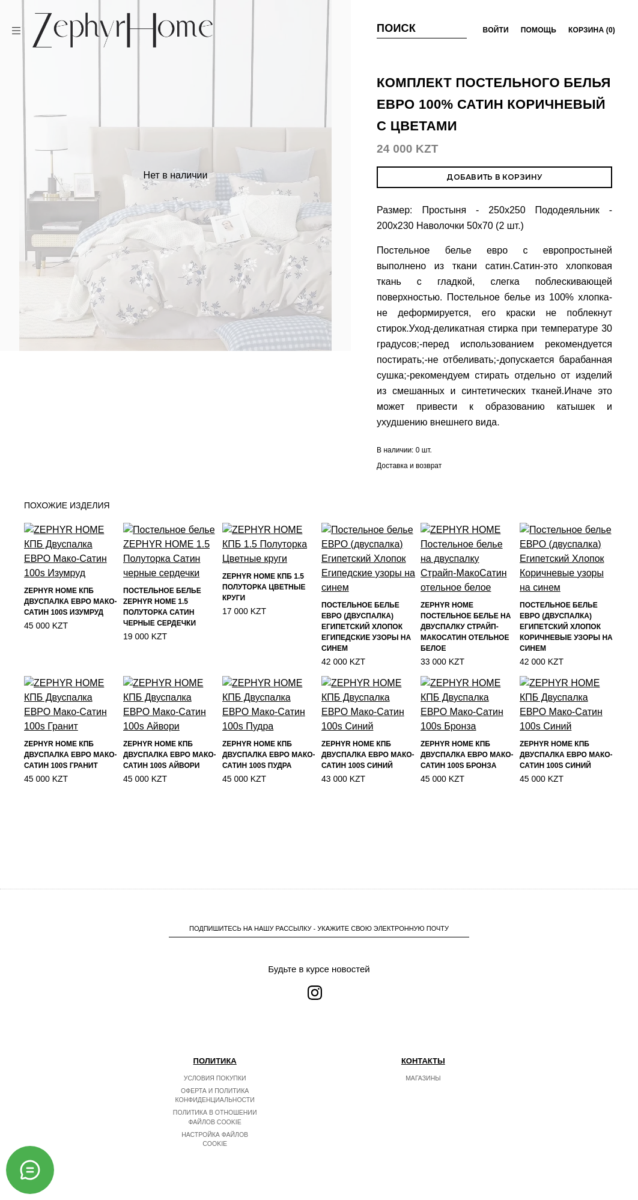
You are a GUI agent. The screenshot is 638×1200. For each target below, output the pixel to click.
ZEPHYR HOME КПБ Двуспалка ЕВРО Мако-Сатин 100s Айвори (169, 811)
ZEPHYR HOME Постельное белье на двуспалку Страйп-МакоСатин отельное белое (466, 649)
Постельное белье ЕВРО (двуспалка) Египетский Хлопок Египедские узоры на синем (366, 649)
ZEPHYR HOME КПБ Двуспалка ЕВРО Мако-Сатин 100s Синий (368, 812)
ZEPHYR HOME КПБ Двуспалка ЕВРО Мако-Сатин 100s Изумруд (70, 639)
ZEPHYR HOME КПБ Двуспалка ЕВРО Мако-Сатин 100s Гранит (70, 811)
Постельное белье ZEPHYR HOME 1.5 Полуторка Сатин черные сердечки (162, 641)
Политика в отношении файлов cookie (215, 1117)
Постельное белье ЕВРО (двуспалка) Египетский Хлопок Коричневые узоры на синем (566, 648)
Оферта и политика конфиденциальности (215, 1095)
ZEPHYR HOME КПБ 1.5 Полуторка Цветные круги (263, 636)
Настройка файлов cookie (214, 1139)
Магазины (423, 1078)
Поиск (396, 28)
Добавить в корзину (494, 176)
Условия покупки (215, 1078)
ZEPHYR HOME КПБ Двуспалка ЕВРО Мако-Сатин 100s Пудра (268, 793)
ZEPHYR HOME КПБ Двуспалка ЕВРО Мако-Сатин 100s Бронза (467, 812)
